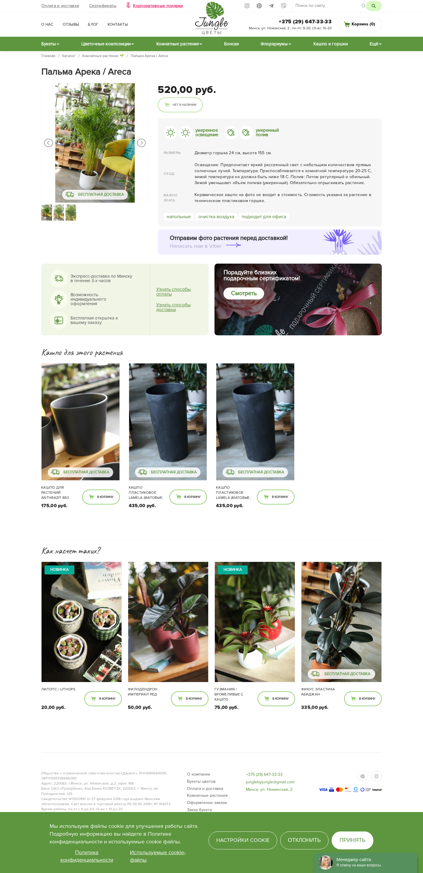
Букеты (48, 44)
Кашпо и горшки (330, 44)
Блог (93, 24)
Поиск (374, 6)
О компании (198, 774)
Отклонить (304, 840)
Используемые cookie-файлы (158, 856)
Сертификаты (102, 5)
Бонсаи (231, 44)
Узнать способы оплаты (173, 291)
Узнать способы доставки (173, 307)
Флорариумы (274, 44)
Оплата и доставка (60, 5)
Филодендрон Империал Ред (142, 692)
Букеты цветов (201, 781)
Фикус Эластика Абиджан (318, 692)
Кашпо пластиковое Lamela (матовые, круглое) (146, 493)
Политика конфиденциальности (86, 856)
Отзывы (71, 24)
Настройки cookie (242, 840)
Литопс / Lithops (58, 689)
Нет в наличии (184, 105)
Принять (353, 840)
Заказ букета (199, 809)
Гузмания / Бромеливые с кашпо (228, 694)
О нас (47, 24)
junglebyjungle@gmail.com (270, 782)
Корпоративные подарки (158, 5)
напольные (179, 217)
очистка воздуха (216, 217)
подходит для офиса (264, 217)
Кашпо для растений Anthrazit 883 (55, 492)
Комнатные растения (177, 44)
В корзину (105, 497)
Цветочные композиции (106, 44)
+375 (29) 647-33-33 (305, 21)
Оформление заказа (207, 802)
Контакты (118, 24)
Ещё (374, 44)
